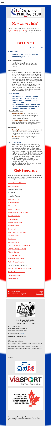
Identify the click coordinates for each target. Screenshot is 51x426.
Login (41, 292)
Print (11, 292)
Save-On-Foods (13, 235)
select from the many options (17, 30)
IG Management (13, 202)
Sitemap (17, 292)
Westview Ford (13, 278)
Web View (39, 294)
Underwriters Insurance (16, 258)
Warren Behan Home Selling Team (19, 268)
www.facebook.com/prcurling (21, 330)
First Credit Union (14, 199)
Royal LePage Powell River (17, 232)
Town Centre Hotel (14, 255)
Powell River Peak (14, 216)
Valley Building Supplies (16, 262)
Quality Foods (13, 219)
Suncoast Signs (13, 242)
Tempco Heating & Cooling (17, 249)
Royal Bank (12, 229)
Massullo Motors (13, 206)
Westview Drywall (14, 275)
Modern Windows (14, 209)
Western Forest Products (16, 272)
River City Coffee (14, 226)
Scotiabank (12, 239)
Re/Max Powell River (15, 222)
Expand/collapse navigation (25, 2)
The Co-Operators (14, 252)
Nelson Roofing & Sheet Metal (18, 212)
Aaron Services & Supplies (17, 183)
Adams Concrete (13, 186)
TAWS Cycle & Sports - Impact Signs (20, 245)
